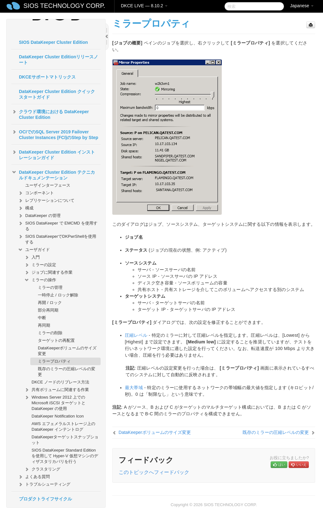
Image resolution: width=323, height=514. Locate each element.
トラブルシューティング (44, 484)
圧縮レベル (136, 335)
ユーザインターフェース (47, 185)
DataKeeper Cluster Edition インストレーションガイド (53, 154)
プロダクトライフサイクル (45, 498)
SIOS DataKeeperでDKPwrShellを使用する (57, 238)
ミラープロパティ (54, 361)
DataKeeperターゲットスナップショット (65, 440)
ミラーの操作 (40, 280)
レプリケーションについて (46, 200)
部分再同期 (48, 310)
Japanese (302, 5)
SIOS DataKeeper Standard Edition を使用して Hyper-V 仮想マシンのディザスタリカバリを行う (65, 456)
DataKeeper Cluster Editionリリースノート (58, 59)
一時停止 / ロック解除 (58, 295)
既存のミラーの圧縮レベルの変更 (66, 371)
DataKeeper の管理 (39, 215)
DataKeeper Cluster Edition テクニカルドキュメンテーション (53, 174)
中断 (42, 317)
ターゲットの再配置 (56, 340)
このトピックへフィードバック (154, 472)
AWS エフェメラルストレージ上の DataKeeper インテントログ (63, 426)
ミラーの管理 (50, 287)
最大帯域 (134, 387)
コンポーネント (36, 193)
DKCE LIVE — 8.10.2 (144, 5)
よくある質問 (34, 477)
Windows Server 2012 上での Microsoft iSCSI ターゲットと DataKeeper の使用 (54, 402)
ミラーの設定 (40, 265)
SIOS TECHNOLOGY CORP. (64, 5)
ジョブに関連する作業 (48, 272)
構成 (25, 208)
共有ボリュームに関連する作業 (56, 390)
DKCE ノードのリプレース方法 (60, 382)
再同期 (44, 325)
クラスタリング (42, 469)
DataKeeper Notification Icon (58, 416)
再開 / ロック (50, 302)
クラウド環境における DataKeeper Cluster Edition (50, 114)
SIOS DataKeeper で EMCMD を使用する (57, 225)
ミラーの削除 (50, 332)
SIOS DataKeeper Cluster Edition (53, 42)
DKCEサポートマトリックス (47, 76)
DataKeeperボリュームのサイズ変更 (67, 351)
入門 (32, 257)
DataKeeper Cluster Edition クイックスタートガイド (57, 94)
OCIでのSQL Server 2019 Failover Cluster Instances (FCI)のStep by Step (54, 134)
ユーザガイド (34, 250)
